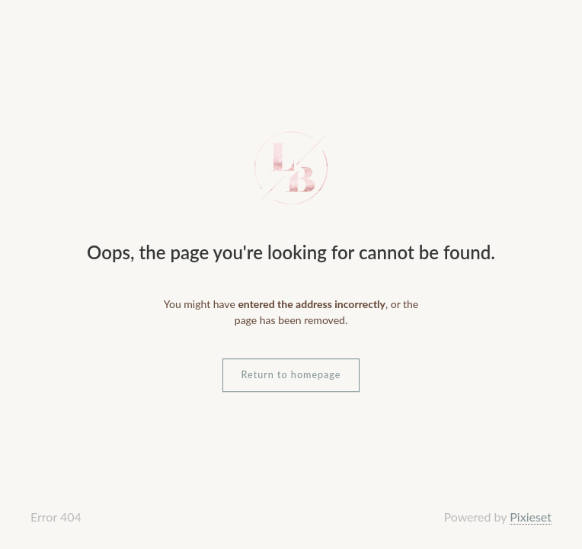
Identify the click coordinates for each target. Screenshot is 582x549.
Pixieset (531, 516)
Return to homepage (291, 374)
